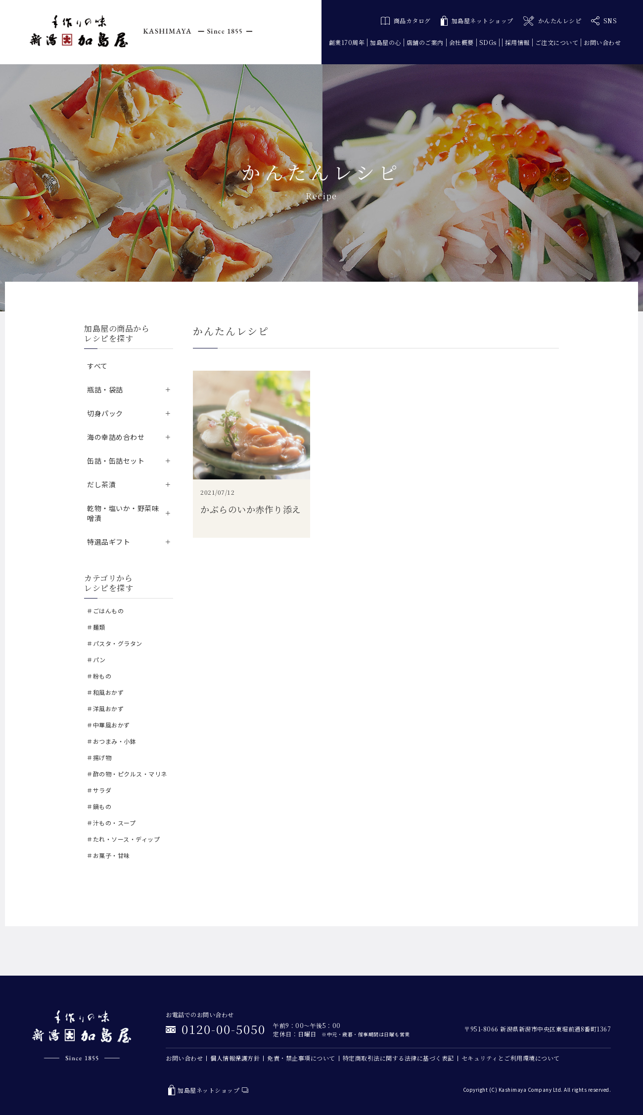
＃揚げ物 (99, 757)
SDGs (488, 42)
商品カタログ (406, 20)
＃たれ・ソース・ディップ (123, 839)
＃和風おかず (105, 692)
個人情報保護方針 (235, 1058)
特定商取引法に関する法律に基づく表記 (398, 1058)
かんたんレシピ (552, 21)
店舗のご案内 (425, 42)
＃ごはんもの (105, 610)
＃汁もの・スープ (111, 822)
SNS (604, 20)
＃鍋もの (99, 806)
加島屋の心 (385, 42)
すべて (97, 366)
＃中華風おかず (108, 725)
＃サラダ (99, 790)
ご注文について (557, 42)
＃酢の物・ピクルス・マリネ (127, 774)
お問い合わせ (602, 42)
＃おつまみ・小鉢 (111, 741)
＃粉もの (99, 676)
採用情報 (517, 42)
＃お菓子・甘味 (108, 855)
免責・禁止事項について (301, 1058)
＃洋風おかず (105, 708)
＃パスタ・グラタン (114, 643)
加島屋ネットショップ (477, 21)
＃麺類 (96, 627)
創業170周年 (347, 42)
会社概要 (461, 42)
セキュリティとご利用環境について (510, 1058)
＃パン (96, 659)
